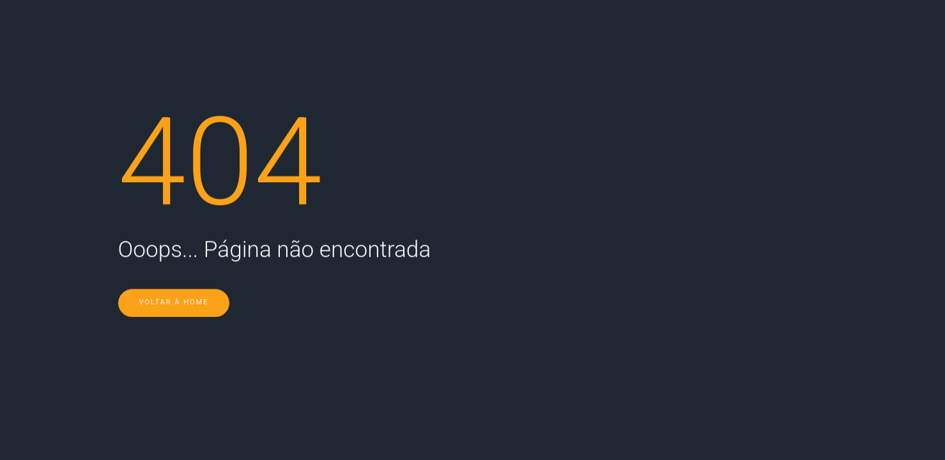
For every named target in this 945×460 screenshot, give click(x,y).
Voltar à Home (174, 284)
